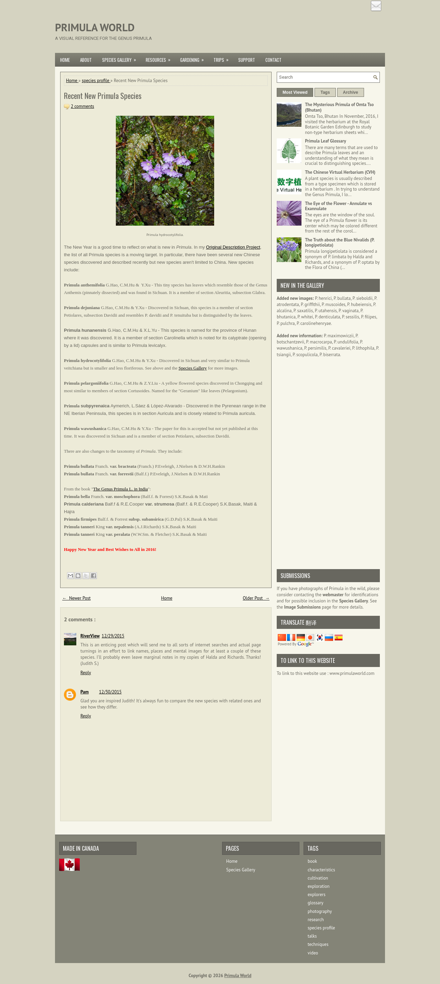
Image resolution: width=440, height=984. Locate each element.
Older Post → (256, 598)
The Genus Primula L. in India (120, 488)
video (313, 953)
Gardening (194, 58)
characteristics (321, 870)
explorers (317, 894)
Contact (273, 59)
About (86, 59)
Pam (84, 692)
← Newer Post (76, 598)
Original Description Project (233, 247)
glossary (315, 903)
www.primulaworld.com (352, 673)
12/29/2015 (113, 636)
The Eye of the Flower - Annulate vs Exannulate (338, 206)
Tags (325, 92)
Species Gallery (121, 58)
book (312, 861)
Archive (350, 92)
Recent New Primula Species (103, 95)
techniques (318, 944)
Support (246, 59)
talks (312, 936)
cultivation (318, 878)
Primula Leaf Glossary (325, 141)
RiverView (90, 636)
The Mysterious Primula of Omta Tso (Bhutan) (339, 107)
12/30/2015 (110, 692)
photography (320, 911)
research (316, 920)
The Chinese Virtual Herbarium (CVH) (340, 172)
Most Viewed (295, 92)
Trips (223, 58)
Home (65, 59)
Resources (160, 58)
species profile (96, 80)
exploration (319, 886)
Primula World (95, 27)
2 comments (82, 106)
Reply (85, 673)
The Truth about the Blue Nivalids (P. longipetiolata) (339, 242)
